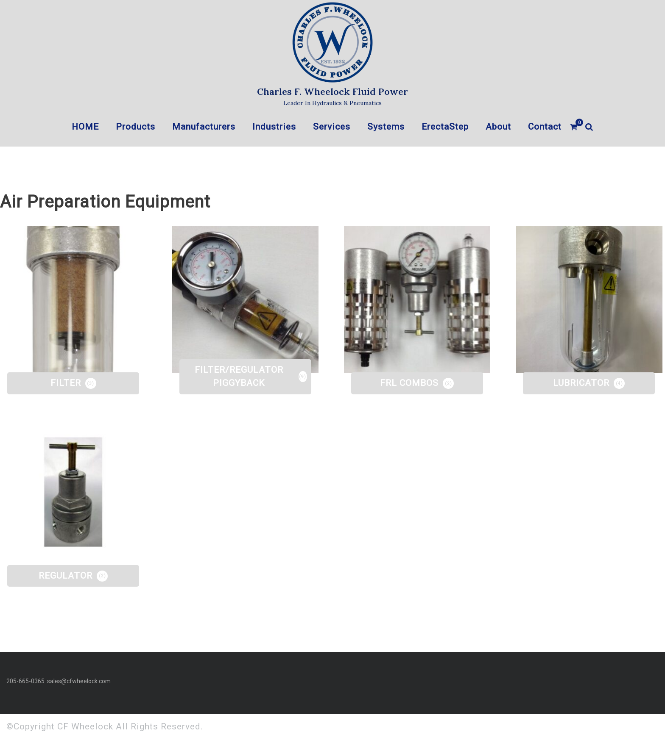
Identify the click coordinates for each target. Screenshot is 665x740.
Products (135, 127)
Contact (545, 127)
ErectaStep (445, 127)
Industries (274, 127)
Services (331, 127)
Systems (386, 127)
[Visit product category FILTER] (73, 299)
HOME (85, 127)
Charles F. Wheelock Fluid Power (332, 91)
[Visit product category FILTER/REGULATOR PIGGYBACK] (245, 299)
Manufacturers (203, 127)
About (498, 127)
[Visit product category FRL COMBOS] (417, 299)
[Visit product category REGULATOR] (73, 492)
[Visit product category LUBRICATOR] (589, 299)
